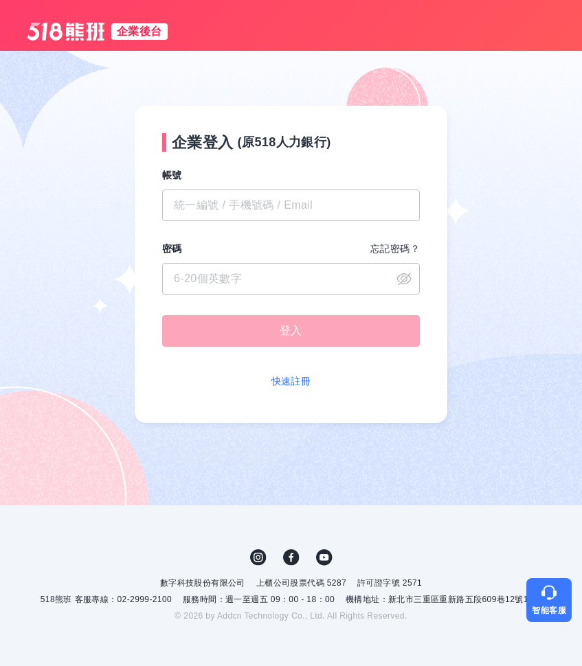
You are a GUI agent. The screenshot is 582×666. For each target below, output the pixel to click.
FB (291, 557)
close (404, 279)
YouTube (324, 557)
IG (258, 557)
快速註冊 (291, 381)
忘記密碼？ (395, 248)
